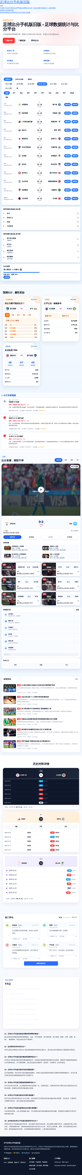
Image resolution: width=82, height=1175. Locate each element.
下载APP (9, 40)
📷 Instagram (36, 1153)
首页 (1, 12)
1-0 (7, 315)
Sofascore (57, 1162)
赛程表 (30, 79)
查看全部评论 (41, 963)
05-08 (20, 84)
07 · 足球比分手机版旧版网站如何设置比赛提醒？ (22, 1019)
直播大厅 (16, 1162)
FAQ (4, 12)
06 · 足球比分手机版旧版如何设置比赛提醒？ (21, 1014)
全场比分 (8, 79)
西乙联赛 (39, 1165)
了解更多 (22, 40)
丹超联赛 (44, 1162)
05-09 (31, 84)
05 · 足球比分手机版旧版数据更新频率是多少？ (22, 1009)
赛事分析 (75, 121)
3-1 (24, 315)
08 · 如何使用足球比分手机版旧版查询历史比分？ (22, 1024)
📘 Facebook (26, 1153)
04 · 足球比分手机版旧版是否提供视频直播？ (21, 1004)
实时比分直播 (19, 79)
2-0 (30, 315)
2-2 (13, 315)
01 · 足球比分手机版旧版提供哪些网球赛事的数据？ (23, 989)
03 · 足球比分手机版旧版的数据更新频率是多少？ (22, 999)
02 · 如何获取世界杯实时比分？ (16, 994)
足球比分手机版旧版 (15, 2)
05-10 (42, 84)
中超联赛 (38, 1162)
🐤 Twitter (16, 1153)
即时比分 (9, 12)
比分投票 (27, 12)
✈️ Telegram (8, 1153)
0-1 (18, 315)
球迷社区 (15, 12)
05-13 (8, 88)
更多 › (77, 679)
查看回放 (67, 104)
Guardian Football (60, 1165)
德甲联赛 (45, 1165)
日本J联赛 (32, 1169)
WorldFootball (71, 1165)
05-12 (64, 84)
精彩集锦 (75, 113)
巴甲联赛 (31, 1162)
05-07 (8, 84)
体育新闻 (10, 1162)
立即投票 (6, 277)
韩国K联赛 (32, 1165)
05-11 (53, 84)
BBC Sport (65, 1162)
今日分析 (21, 12)
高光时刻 (75, 104)
